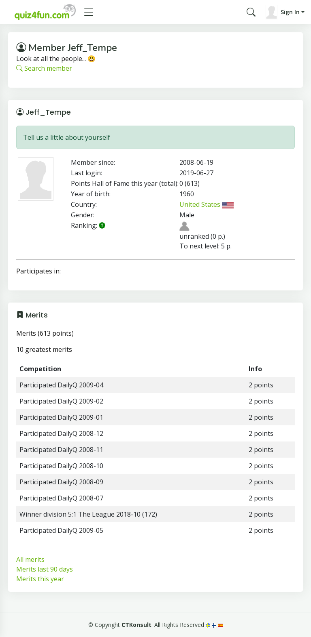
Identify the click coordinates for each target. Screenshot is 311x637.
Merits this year (40, 578)
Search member (44, 68)
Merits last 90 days (44, 569)
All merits (30, 559)
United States (206, 204)
